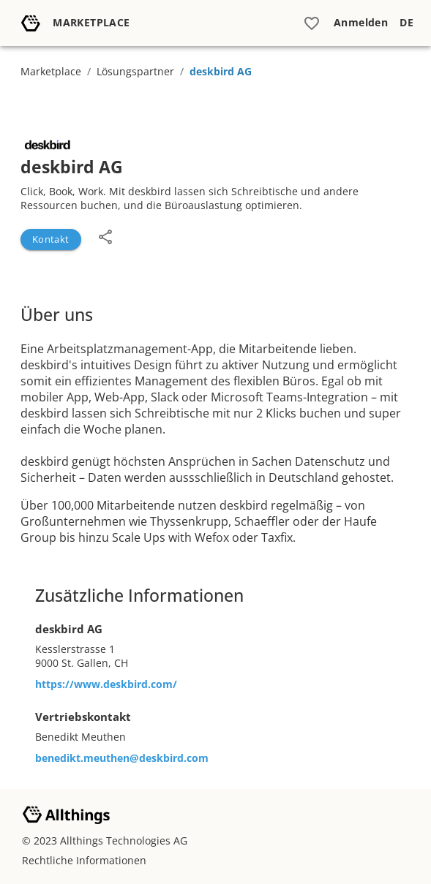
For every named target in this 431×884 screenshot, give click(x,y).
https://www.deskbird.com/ (106, 684)
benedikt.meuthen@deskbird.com (122, 758)
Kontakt (51, 239)
